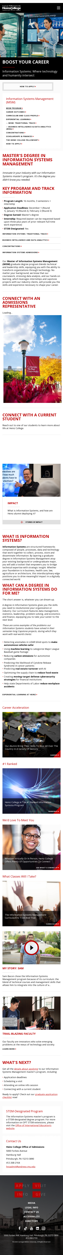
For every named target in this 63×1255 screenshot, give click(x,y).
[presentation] (31, 947)
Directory (31, 1221)
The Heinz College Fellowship (22, 140)
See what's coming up (47, 868)
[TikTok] (25, 1228)
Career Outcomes (16, 112)
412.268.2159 (31, 1238)
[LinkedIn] (37, 1228)
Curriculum (52, 924)
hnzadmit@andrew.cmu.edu (20, 1166)
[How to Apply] (27, 86)
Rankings (54, 811)
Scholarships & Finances (20, 136)
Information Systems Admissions (20, 252)
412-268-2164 (13, 1162)
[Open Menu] (59, 8)
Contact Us (31, 1212)
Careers (54, 755)
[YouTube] (31, 1228)
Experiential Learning (18, 119)
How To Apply (14, 144)
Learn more (9, 1049)
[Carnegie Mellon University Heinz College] (11, 8)
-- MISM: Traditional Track (21, 123)
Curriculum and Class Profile (22, 115)
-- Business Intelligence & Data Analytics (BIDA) (28, 128)
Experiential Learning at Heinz (19, 694)
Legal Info (31, 1207)
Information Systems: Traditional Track (25, 234)
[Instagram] (43, 1228)
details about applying (26, 1068)
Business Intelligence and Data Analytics (25, 240)
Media (31, 1203)
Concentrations (15, 132)
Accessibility (31, 1216)
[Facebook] (19, 1228)
